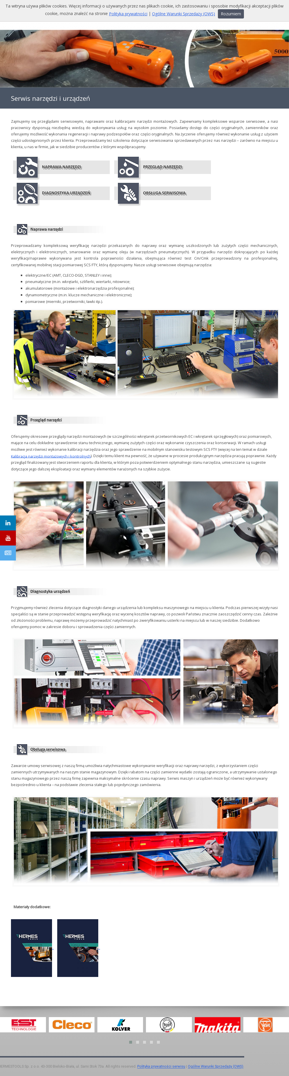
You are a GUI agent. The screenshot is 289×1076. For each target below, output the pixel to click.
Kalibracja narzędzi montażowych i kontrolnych (51, 456)
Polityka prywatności (128, 13)
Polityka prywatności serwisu (161, 1066)
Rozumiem (231, 13)
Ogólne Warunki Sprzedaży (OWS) (215, 1066)
